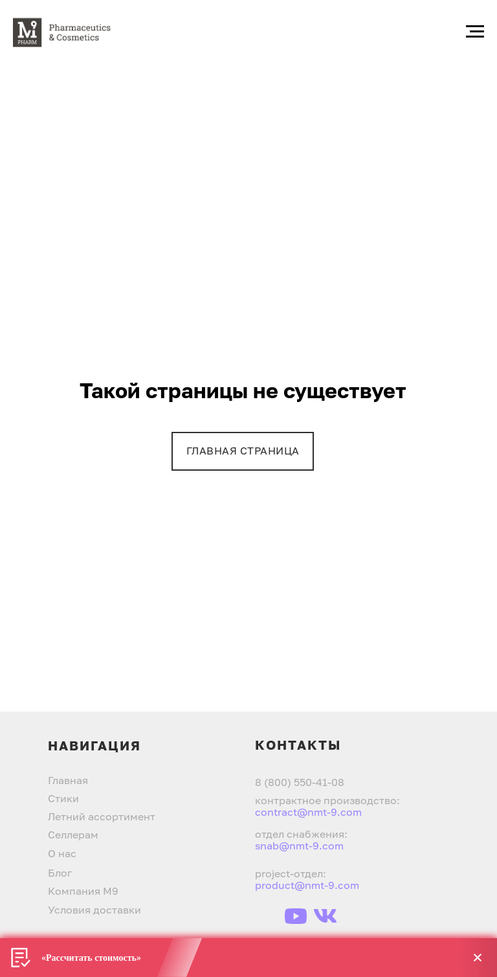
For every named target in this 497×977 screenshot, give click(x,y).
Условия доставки (94, 909)
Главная (68, 780)
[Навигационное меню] (475, 31)
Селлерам (73, 834)
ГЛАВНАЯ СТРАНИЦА (243, 450)
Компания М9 (83, 890)
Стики (63, 798)
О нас (62, 853)
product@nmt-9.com (307, 885)
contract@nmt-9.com (308, 811)
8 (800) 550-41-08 (299, 782)
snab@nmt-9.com (299, 845)
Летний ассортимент (101, 816)
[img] (268, 915)
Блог (60, 872)
